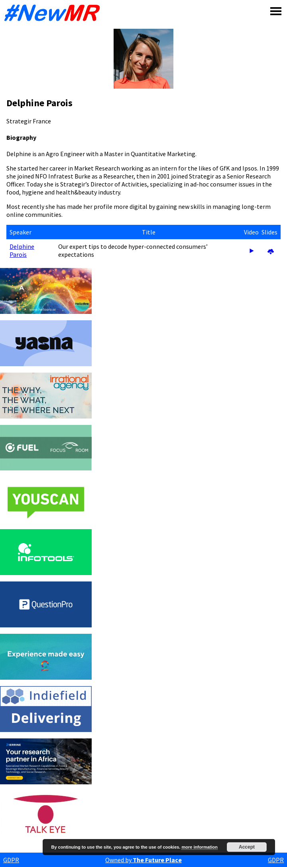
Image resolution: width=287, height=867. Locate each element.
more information (199, 847)
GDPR (11, 860)
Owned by (143, 860)
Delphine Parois (22, 250)
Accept (247, 847)
